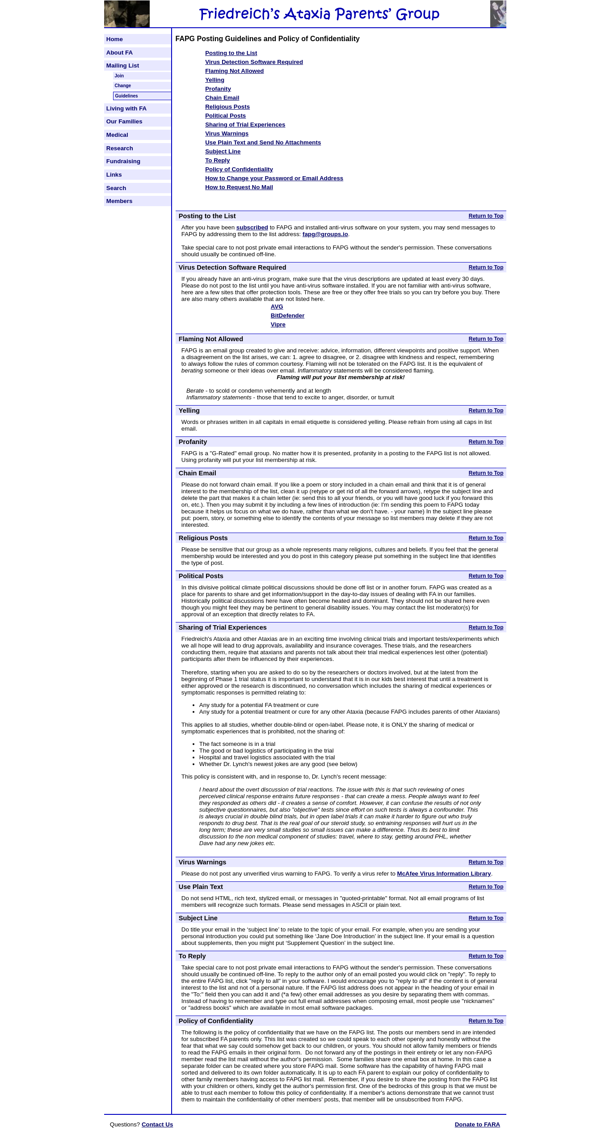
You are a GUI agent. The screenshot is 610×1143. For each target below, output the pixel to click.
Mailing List (122, 65)
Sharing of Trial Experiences (245, 124)
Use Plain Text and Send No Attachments (263, 142)
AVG (277, 306)
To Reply (217, 160)
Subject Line (222, 151)
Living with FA (126, 108)
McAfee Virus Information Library (444, 873)
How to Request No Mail (239, 187)
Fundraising (123, 161)
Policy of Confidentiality (239, 169)
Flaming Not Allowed (234, 71)
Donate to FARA (477, 1124)
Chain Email (222, 97)
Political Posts (225, 115)
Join (119, 75)
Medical (117, 134)
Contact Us (157, 1124)
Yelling (214, 79)
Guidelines (126, 95)
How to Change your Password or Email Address (274, 178)
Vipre (278, 324)
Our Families (124, 121)
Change (123, 85)
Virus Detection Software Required (254, 62)
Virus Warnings (226, 133)
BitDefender (288, 315)
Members (119, 201)
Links (114, 174)
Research (119, 148)
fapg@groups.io (325, 234)
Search (116, 188)
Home (114, 39)
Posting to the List (231, 53)
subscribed (252, 227)
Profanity (218, 88)
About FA (119, 52)
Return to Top (486, 216)
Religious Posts (227, 106)
